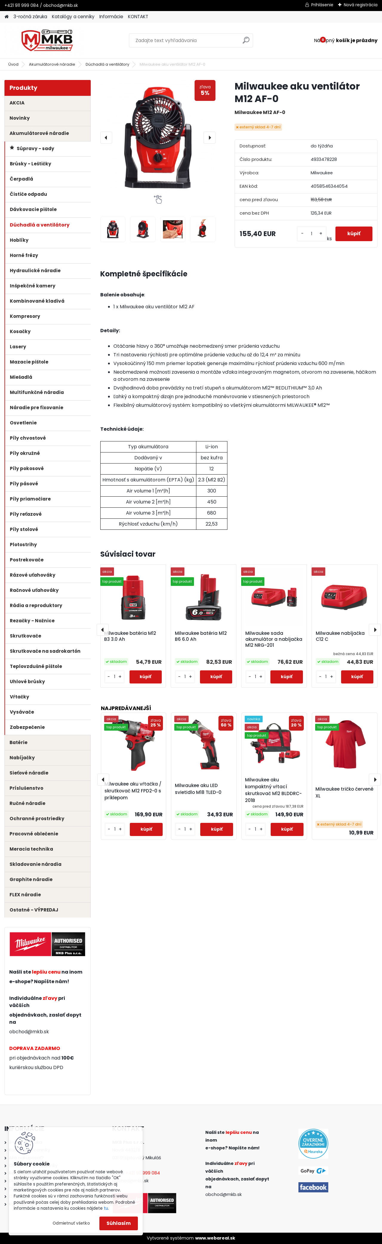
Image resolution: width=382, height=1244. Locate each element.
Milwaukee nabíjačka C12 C (340, 636)
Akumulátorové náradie (52, 64)
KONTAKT (138, 16)
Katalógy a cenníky (73, 16)
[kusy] (312, 234)
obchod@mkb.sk (29, 1031)
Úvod (13, 64)
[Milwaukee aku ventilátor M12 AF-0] (157, 137)
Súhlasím (119, 1223)
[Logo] (45, 41)
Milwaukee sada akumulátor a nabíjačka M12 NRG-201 (273, 639)
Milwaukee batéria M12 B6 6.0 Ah (201, 636)
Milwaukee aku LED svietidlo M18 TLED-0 (198, 788)
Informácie (111, 16)
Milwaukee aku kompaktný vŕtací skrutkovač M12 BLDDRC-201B (273, 790)
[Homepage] (6, 17)
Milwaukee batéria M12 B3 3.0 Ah (130, 636)
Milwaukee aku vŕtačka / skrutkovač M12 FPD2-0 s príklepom (132, 791)
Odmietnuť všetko (71, 1223)
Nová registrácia (361, 5)
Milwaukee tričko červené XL (344, 792)
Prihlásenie (322, 5)
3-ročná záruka (30, 16)
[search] (246, 42)
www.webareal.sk (215, 1238)
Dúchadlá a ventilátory (107, 64)
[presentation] (106, 138)
